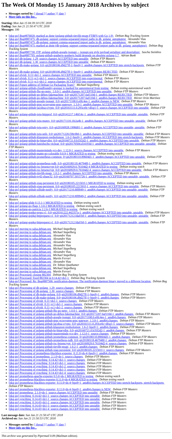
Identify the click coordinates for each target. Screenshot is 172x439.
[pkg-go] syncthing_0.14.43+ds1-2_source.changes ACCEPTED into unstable (54, 402)
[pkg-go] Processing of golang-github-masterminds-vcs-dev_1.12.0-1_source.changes (59, 333)
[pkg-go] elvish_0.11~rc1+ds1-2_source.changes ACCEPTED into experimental (56, 81)
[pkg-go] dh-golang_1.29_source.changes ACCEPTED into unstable (49, 58)
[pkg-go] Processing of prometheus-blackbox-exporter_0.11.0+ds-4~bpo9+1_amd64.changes (63, 353)
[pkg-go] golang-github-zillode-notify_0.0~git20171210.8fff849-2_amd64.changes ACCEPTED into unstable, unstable (79, 196)
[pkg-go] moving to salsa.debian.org (30, 228)
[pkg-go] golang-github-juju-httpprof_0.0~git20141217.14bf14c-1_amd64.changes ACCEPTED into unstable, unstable (79, 114)
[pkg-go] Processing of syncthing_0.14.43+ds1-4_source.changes (47, 372)
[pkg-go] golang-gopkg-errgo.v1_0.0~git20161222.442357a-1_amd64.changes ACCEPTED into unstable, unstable (76, 212)
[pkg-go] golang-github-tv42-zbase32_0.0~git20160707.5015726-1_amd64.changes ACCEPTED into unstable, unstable (79, 176)
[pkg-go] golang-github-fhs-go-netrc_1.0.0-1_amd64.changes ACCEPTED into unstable (60, 91)
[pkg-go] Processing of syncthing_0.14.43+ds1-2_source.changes (47, 366)
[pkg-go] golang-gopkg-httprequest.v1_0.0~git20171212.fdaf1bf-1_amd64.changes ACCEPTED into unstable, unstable (79, 215)
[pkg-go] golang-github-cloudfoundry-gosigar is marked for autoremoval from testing (59, 88)
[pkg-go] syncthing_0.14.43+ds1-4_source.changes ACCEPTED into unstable (54, 408)
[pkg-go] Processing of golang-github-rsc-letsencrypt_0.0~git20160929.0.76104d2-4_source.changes (68, 343)
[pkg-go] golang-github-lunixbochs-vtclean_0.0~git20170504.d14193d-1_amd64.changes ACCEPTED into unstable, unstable (82, 143)
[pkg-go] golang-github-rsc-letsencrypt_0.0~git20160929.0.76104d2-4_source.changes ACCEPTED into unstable (75, 169)
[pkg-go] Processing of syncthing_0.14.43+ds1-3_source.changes (47, 369)
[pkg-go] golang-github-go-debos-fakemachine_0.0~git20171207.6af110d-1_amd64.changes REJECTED (71, 94)
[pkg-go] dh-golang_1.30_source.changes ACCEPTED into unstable (49, 61)
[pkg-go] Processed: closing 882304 (30, 274)
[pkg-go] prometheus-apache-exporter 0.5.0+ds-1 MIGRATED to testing (51, 376)
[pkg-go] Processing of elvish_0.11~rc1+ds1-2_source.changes (46, 307)
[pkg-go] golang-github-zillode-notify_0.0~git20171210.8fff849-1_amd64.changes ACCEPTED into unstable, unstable (79, 189)
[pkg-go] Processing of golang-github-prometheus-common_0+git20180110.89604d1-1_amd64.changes (70, 336)
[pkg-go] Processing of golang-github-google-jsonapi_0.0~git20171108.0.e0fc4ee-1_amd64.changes (68, 317)
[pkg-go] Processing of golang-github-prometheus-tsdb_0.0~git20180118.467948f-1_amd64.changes (68, 340)
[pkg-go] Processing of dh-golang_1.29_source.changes (41, 287)
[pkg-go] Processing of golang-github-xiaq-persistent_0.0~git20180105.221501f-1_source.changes (67, 350)
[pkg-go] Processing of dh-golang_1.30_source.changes (41, 291)
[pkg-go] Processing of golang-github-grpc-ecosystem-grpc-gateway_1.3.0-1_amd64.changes (63, 320)
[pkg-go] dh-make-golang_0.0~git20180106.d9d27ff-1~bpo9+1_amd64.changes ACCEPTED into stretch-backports (77, 65)
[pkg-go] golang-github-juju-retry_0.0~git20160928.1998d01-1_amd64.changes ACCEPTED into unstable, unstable (77, 127)
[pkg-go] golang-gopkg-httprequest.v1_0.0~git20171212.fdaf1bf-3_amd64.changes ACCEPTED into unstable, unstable (79, 222)
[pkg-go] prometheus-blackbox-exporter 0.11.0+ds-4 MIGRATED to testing (53, 379)
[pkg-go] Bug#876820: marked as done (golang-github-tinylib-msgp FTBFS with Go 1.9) (61, 35)
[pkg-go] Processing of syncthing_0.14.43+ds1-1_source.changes (47, 363)
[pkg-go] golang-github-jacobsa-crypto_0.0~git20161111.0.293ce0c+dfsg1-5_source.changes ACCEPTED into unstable (79, 107)
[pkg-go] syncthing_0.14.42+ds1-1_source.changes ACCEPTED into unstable (54, 395)
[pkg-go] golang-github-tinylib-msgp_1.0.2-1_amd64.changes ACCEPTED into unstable (61, 173)
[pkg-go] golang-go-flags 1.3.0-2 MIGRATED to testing (42, 205)
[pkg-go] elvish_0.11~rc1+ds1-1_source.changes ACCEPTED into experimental (56, 78)
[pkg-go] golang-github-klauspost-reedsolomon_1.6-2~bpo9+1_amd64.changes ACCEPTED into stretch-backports (76, 137)
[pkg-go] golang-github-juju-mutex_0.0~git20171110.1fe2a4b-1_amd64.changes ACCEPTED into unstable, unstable (77, 120)
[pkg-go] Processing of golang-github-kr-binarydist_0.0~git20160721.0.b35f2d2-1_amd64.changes (67, 330)
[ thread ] (39, 13)
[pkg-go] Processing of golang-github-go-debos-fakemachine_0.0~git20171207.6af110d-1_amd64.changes (71, 314)
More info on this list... (23, 16)
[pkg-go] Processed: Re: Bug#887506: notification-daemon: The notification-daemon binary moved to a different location (80, 281)
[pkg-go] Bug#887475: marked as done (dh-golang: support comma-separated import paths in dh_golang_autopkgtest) (78, 45)
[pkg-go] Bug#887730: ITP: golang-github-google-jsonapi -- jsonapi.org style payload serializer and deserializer (74, 52)
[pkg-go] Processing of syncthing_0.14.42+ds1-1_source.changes (47, 359)
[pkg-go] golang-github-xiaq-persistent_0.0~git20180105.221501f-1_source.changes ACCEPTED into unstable (74, 186)
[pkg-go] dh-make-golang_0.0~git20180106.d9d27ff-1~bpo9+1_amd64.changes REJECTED (63, 71)
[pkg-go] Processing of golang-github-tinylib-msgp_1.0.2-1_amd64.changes (53, 346)
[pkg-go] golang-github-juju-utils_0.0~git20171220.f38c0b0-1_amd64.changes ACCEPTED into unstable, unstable (76, 133)
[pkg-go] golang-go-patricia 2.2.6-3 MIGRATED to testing (43, 209)
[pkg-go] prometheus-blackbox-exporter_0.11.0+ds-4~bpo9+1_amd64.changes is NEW (60, 389)
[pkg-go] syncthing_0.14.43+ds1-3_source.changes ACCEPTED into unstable (54, 405)
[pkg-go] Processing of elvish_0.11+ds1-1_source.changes (43, 300)
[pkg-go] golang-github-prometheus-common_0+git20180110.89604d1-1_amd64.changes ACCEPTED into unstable (77, 156)
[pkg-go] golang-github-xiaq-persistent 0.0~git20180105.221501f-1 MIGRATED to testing (62, 183)
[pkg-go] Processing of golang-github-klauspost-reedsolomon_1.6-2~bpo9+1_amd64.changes (64, 327)
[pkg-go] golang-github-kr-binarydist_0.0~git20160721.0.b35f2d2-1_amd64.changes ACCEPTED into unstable (74, 140)
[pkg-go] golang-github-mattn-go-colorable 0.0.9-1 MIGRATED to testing (52, 153)
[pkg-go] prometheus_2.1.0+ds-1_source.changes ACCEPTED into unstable (53, 392)
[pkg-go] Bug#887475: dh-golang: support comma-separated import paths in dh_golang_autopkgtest (67, 39)
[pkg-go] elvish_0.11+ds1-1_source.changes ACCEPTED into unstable (50, 75)
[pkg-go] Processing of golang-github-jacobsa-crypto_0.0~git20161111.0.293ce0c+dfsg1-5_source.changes (72, 323)
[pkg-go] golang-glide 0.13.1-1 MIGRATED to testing (41, 202)
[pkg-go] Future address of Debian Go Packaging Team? (42, 84)
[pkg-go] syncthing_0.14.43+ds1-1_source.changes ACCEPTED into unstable (54, 399)
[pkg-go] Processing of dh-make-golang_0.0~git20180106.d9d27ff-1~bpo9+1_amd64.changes (64, 294)
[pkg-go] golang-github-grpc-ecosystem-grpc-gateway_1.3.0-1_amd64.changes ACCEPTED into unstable (71, 104)
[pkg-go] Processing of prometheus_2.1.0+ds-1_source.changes (46, 356)
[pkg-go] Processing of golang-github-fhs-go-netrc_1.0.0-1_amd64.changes (53, 310)
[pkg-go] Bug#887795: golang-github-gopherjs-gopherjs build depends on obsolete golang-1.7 (64, 55)
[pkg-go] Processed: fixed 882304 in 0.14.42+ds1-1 (39, 278)
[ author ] (51, 13)
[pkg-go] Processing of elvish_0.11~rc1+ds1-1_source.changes (46, 304)
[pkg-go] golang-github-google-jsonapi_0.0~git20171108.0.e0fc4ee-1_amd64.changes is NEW (64, 101)
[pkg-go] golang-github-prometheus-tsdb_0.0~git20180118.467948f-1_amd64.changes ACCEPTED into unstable (75, 163)
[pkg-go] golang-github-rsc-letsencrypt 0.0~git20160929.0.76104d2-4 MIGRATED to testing (63, 166)
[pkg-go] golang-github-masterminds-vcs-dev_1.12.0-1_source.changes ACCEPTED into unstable (66, 150)
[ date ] (61, 13)
